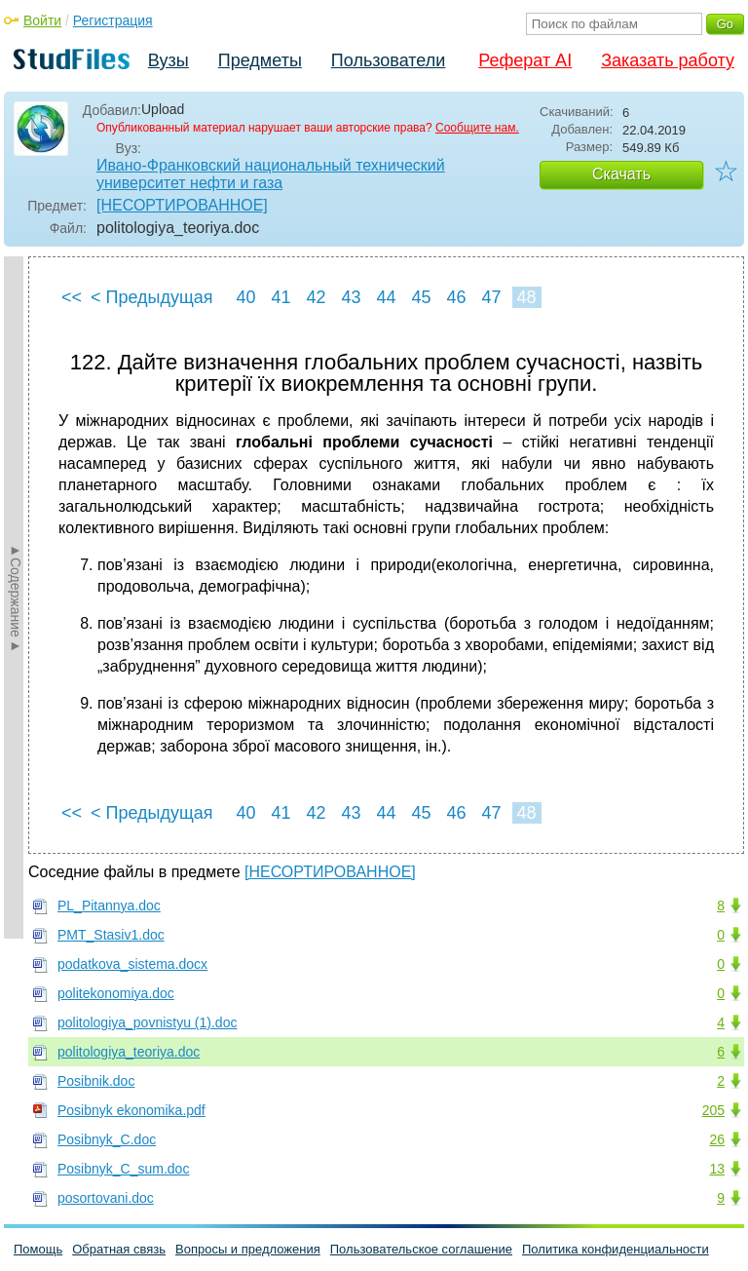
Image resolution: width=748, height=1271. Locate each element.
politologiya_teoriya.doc (128, 1051)
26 (717, 1139)
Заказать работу (667, 60)
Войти (42, 20)
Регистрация (113, 20)
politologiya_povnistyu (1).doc (147, 1022)
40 (245, 297)
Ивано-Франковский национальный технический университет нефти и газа (270, 174)
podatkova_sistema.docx (132, 964)
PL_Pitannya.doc (109, 905)
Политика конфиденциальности (615, 1249)
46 (456, 297)
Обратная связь (119, 1249)
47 (491, 297)
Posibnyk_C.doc (106, 1139)
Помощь (38, 1249)
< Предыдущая (152, 297)
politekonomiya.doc (115, 993)
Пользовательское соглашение (421, 1249)
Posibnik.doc (95, 1081)
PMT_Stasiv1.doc (111, 935)
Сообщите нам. (477, 128)
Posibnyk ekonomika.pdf (131, 1110)
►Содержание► (15, 597)
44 (385, 297)
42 (315, 297)
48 (526, 297)
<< (71, 297)
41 (280, 297)
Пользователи (388, 60)
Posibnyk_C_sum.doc (123, 1168)
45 (420, 297)
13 (717, 1168)
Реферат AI (525, 60)
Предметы (260, 60)
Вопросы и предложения (247, 1249)
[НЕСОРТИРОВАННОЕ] (182, 205)
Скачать (621, 174)
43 (350, 297)
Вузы (168, 60)
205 (713, 1110)
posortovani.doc (105, 1198)
